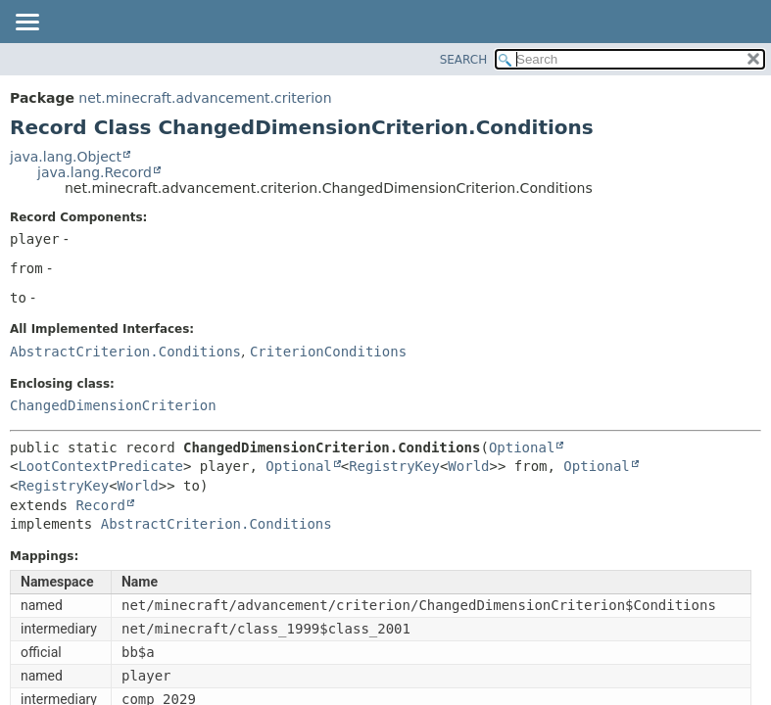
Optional (521, 447)
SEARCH (464, 60)
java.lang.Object (65, 156)
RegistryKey (394, 466)
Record (100, 505)
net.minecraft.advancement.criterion (204, 98)
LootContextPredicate (100, 466)
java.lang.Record (94, 172)
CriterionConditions (328, 351)
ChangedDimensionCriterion (113, 405)
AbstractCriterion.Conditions (125, 351)
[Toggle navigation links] (26, 23)
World (468, 466)
